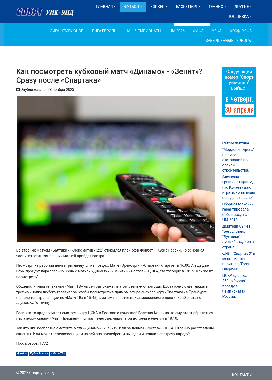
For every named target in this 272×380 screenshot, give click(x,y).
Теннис (216, 7)
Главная (104, 7)
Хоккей (157, 7)
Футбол (131, 7)
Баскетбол (186, 7)
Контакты (242, 375)
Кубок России (39, 353)
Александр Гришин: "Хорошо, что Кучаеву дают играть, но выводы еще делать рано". (238, 187)
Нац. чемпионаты (143, 31)
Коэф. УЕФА (241, 31)
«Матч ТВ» (58, 353)
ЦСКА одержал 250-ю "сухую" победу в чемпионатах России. (235, 286)
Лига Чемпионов (67, 31)
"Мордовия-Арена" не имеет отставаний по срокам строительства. (238, 160)
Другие (241, 7)
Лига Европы (104, 31)
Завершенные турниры (228, 40)
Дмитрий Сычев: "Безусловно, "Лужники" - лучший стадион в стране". (238, 236)
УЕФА (217, 31)
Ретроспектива (235, 143)
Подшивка (238, 16)
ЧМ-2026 (177, 31)
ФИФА (198, 31)
